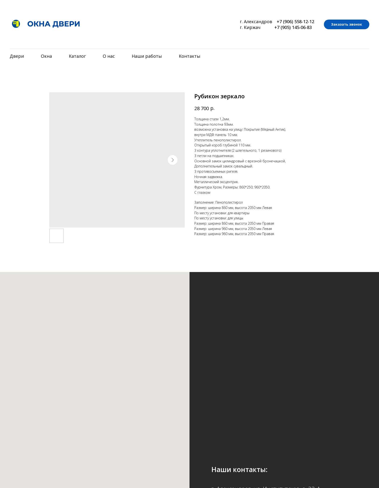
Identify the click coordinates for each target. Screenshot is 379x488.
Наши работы (147, 56)
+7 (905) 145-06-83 (293, 27)
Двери (17, 56)
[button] (346, 24)
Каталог (77, 56)
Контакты (189, 56)
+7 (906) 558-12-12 (295, 21)
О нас (109, 56)
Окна (46, 56)
